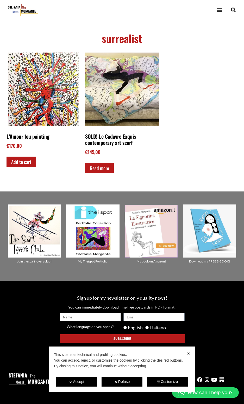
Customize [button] (167, 382)
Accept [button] (76, 382)
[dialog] (122, 369)
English (135, 327)
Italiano (158, 327)
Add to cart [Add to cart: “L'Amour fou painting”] (21, 161)
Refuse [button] (122, 382)
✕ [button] (188, 353)
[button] (219, 10)
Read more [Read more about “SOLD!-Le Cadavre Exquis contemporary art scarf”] (99, 168)
